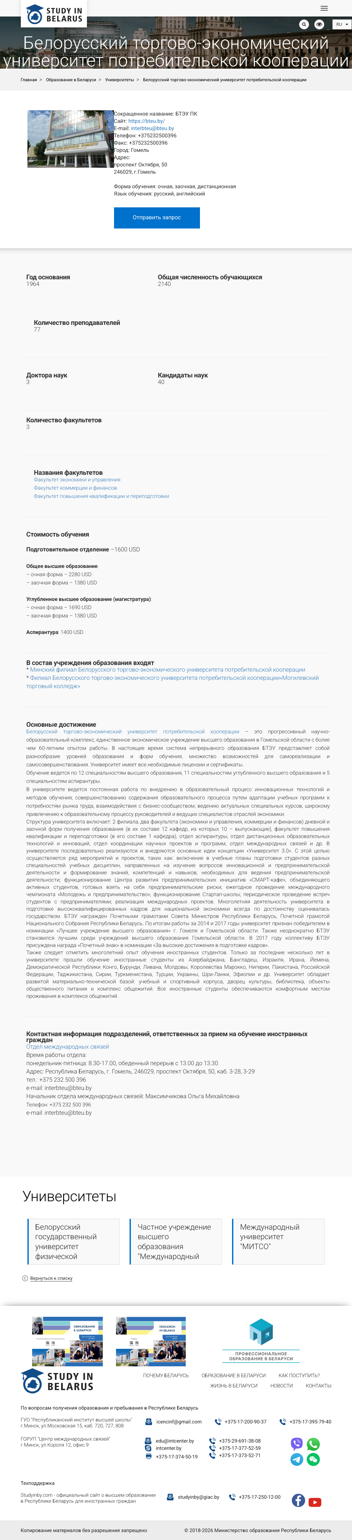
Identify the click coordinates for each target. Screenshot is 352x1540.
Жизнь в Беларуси (233, 1386)
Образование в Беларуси (234, 1376)
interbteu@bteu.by (152, 128)
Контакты (318, 1386)
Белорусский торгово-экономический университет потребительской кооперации (132, 731)
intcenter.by (168, 1448)
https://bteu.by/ (146, 121)
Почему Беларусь (166, 1376)
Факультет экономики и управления (77, 479)
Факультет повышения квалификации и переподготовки (101, 496)
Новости (281, 1386)
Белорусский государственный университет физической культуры (66, 1247)
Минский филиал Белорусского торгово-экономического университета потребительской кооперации (167, 669)
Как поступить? (299, 1376)
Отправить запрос (157, 217)
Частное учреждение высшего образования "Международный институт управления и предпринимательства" (178, 1257)
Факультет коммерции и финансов (75, 488)
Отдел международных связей (67, 1046)
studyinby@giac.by (198, 1497)
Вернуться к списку (51, 1278)
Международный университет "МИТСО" (269, 1237)
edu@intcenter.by (175, 1441)
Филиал (41, 678)
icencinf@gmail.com (179, 1422)
